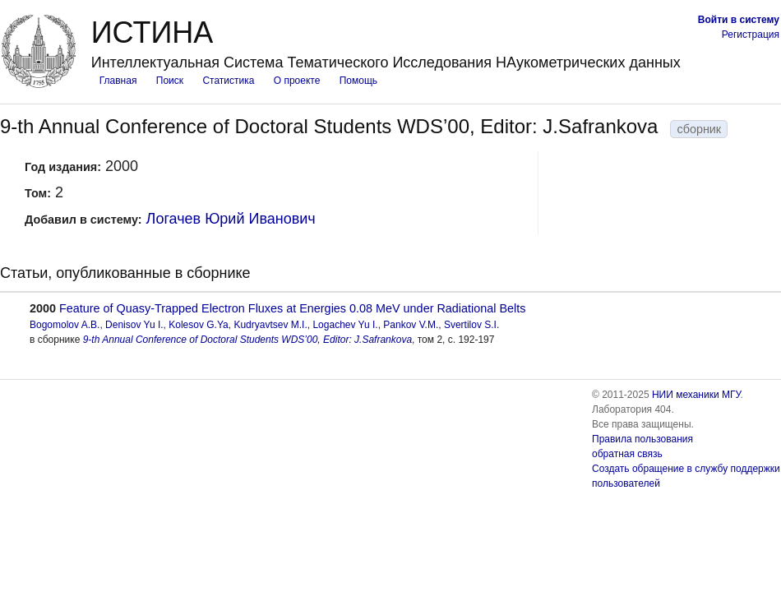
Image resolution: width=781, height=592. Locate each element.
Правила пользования (642, 439)
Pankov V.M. (410, 325)
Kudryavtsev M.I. (270, 325)
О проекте (297, 80)
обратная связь (627, 454)
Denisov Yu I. (134, 325)
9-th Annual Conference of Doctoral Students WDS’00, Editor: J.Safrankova (247, 339)
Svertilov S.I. (471, 325)
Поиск (169, 80)
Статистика (228, 80)
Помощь (358, 80)
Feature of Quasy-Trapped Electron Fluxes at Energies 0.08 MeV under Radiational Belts (292, 308)
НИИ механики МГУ (696, 394)
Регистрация (750, 34)
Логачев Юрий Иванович (231, 218)
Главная (118, 80)
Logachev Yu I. (344, 325)
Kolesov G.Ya (198, 325)
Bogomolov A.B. (64, 325)
